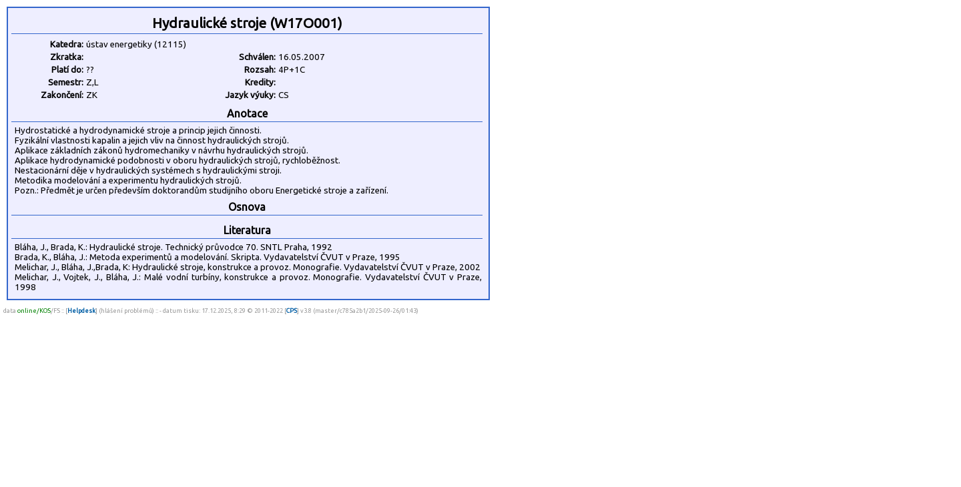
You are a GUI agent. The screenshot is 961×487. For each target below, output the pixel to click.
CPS (291, 310)
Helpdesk (81, 310)
